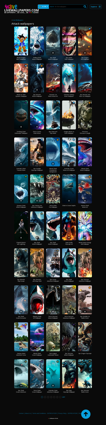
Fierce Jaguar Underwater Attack (53, 354)
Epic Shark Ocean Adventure (21, 391)
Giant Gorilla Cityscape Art (69, 243)
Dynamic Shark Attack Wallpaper (21, 206)
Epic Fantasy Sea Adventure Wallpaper (37, 206)
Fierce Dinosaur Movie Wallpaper (53, 317)
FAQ (80, 413)
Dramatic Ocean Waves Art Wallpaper (69, 169)
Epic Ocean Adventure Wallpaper (53, 280)
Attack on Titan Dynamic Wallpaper (21, 95)
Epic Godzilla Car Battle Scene (85, 317)
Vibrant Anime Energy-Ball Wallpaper (85, 243)
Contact (21, 413)
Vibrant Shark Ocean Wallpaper (37, 354)
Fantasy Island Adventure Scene (21, 354)
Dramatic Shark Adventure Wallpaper (53, 391)
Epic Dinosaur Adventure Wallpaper (85, 280)
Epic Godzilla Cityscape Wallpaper (37, 169)
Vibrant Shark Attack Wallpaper (85, 169)
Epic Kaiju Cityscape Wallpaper (69, 391)
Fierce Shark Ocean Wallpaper (37, 391)
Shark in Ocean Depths (69, 205)
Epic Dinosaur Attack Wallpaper (69, 354)
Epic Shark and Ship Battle (53, 132)
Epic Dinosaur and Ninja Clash (37, 280)
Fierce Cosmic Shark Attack (37, 132)
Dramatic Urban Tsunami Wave (21, 169)
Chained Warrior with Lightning (21, 243)
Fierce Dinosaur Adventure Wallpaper (69, 317)
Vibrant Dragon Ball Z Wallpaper (21, 58)
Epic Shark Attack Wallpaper (53, 58)
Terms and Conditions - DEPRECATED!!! (44, 413)
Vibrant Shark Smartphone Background (53, 170)
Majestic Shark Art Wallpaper (37, 317)
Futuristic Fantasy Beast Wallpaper (69, 95)
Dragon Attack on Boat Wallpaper (69, 132)
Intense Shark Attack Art (85, 206)
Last (63, 397)
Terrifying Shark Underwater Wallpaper (21, 132)
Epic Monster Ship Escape (21, 280)
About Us (28, 413)
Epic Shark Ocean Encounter (21, 317)
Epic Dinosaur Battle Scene (85, 391)
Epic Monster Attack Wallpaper (37, 95)
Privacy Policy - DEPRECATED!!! (67, 413)
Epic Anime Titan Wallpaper (69, 58)
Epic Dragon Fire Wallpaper (85, 58)
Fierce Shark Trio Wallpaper (53, 206)
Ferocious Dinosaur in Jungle (85, 132)
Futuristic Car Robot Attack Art (53, 95)
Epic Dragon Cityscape (85, 353)
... (60, 397)
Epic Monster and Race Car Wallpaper (85, 95)
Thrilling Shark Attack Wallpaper (37, 58)
